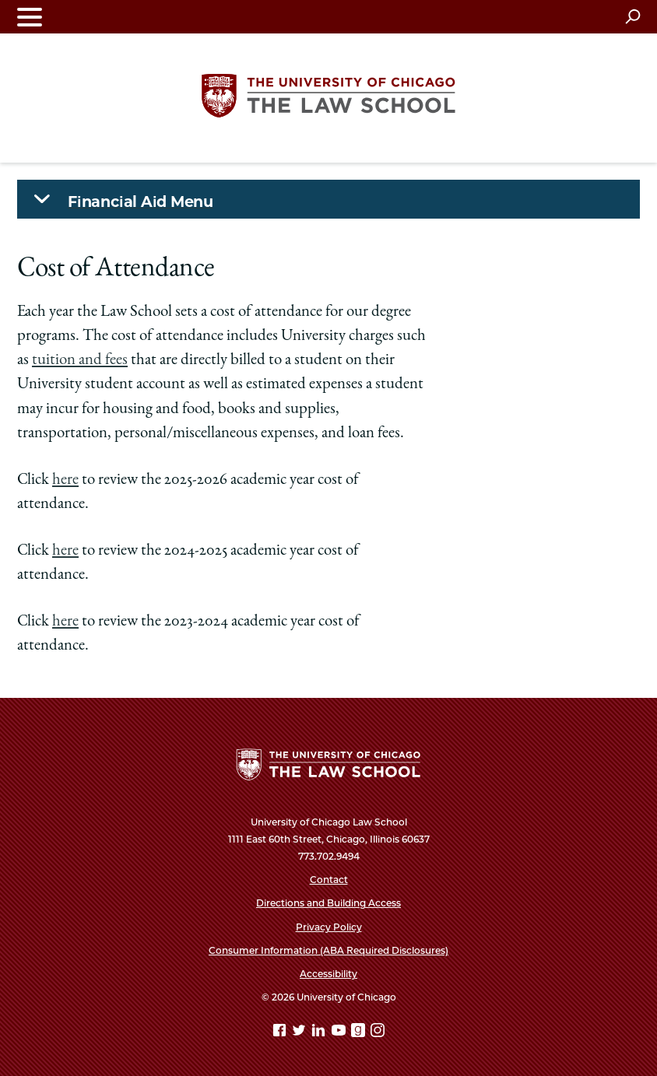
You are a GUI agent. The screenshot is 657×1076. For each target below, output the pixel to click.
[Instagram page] (378, 1032)
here (65, 480)
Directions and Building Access (328, 903)
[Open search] (632, 16)
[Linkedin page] (319, 1032)
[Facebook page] (281, 1032)
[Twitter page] (300, 1032)
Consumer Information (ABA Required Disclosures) (328, 950)
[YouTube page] (340, 1032)
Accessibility (328, 974)
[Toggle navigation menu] (29, 16)
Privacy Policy (329, 927)
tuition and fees (80, 360)
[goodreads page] (359, 1032)
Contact (329, 879)
